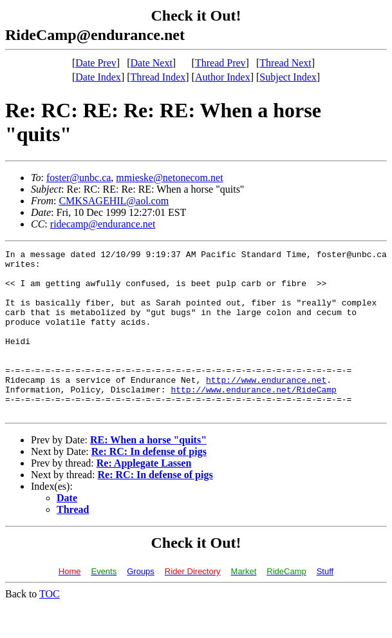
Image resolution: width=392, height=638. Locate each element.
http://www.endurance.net (266, 406)
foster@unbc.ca (78, 177)
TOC (49, 626)
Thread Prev (220, 62)
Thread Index (158, 77)
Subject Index (287, 77)
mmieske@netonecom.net (169, 177)
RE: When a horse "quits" (148, 472)
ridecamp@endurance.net (103, 223)
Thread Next (285, 62)
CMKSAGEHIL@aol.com (114, 200)
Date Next (152, 62)
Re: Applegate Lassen (144, 495)
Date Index (98, 77)
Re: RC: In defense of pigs (149, 484)
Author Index (222, 77)
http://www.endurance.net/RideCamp (253, 418)
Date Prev (96, 62)
